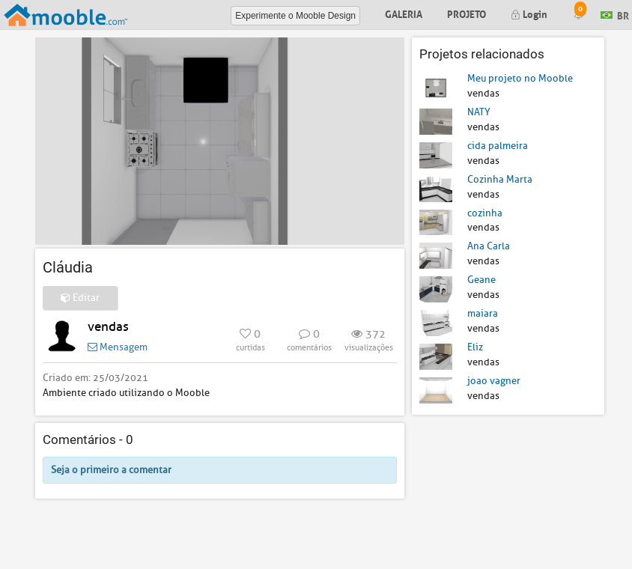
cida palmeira (497, 145)
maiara (482, 313)
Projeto (466, 13)
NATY (478, 112)
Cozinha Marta (499, 179)
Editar (80, 297)
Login (529, 13)
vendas (108, 327)
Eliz (475, 347)
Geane (481, 279)
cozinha (484, 213)
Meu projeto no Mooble (520, 78)
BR (615, 14)
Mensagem (118, 347)
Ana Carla (488, 246)
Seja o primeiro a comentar (111, 469)
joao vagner (493, 380)
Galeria (403, 13)
